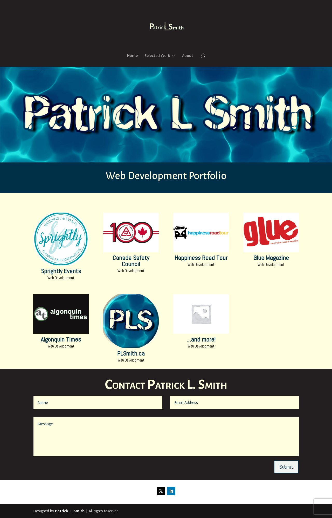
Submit (286, 466)
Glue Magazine (271, 258)
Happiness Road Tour (201, 258)
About (187, 56)
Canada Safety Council (131, 261)
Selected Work (157, 56)
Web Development (60, 277)
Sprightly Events (61, 271)
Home (132, 56)
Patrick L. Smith (70, 510)
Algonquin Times (61, 339)
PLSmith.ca (131, 353)
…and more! (201, 339)
